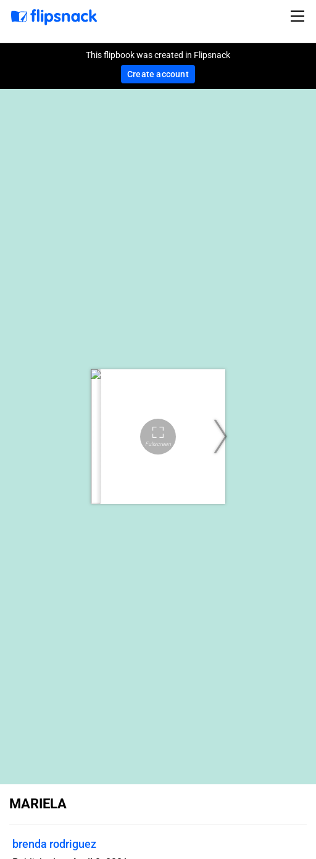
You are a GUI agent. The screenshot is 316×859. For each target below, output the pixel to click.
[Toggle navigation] (299, 16)
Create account (158, 74)
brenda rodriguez (54, 843)
